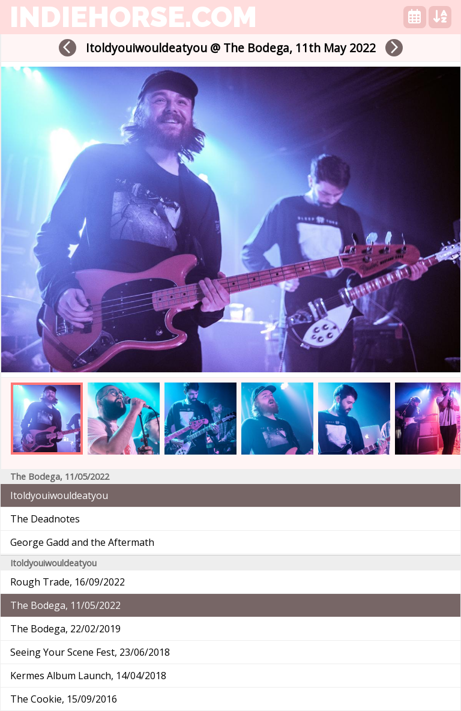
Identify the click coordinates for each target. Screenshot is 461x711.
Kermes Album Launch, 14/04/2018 (88, 675)
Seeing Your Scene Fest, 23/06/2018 (90, 652)
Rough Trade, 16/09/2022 (67, 581)
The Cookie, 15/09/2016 (63, 699)
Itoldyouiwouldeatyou (59, 495)
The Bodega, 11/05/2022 (65, 605)
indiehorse (133, 17)
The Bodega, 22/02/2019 (65, 628)
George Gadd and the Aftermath (82, 542)
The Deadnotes (45, 518)
